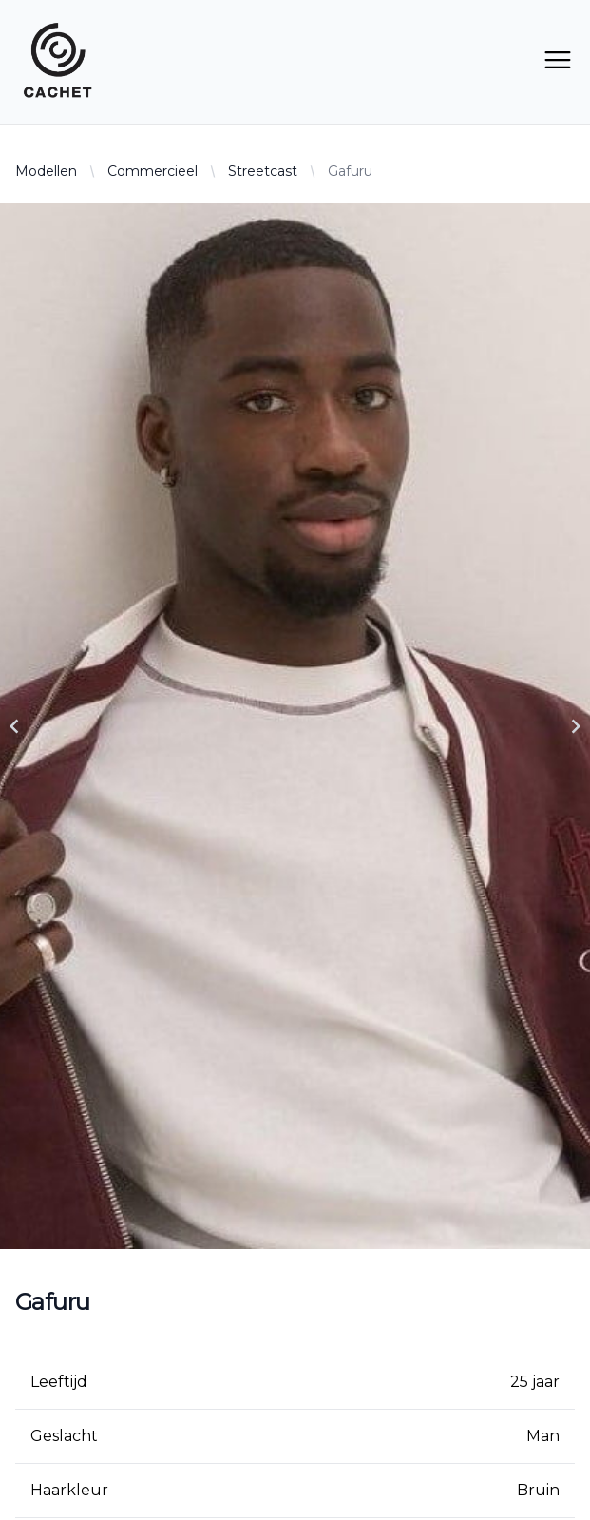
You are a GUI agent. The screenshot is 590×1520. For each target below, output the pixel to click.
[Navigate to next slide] (575, 726)
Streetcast (262, 171)
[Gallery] (295, 726)
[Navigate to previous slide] (14, 726)
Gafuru (350, 171)
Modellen (46, 171)
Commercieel (152, 171)
